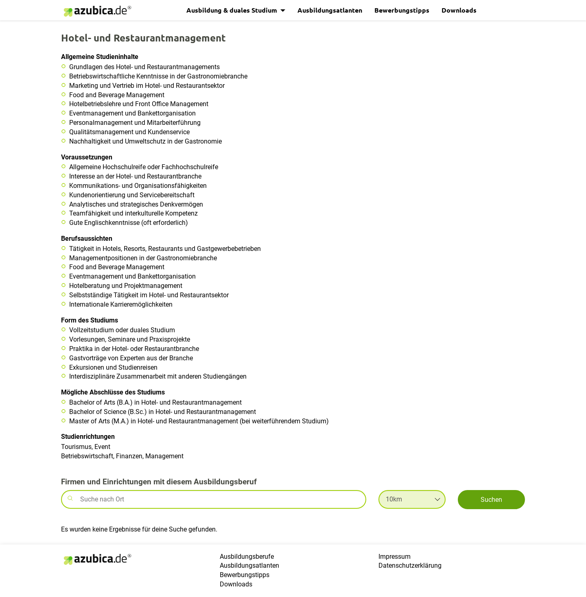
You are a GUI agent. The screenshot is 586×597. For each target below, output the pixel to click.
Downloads (459, 10)
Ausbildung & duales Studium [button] (232, 10)
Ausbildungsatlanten (329, 10)
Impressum (394, 556)
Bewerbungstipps (401, 10)
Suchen (491, 499)
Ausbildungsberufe (247, 556)
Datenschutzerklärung (410, 565)
